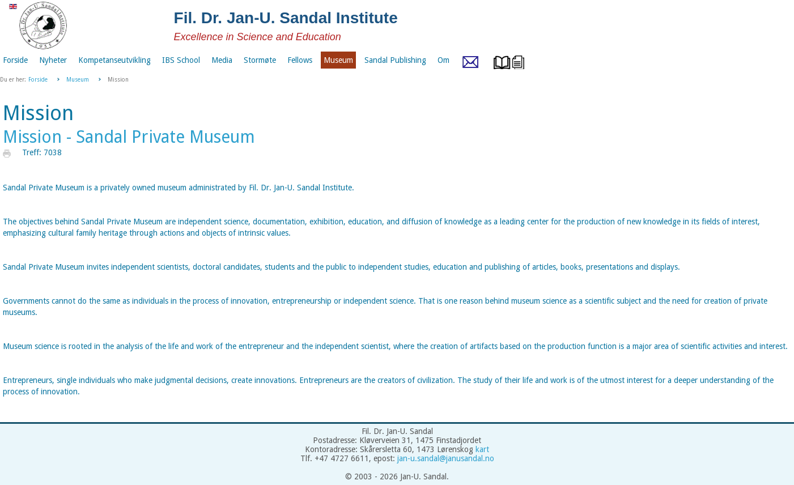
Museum (77, 79)
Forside (38, 79)
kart (482, 449)
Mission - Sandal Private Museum (129, 137)
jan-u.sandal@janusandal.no (445, 458)
